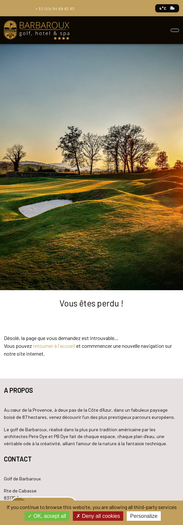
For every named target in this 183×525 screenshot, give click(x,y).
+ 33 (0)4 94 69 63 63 (54, 8)
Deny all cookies (98, 516)
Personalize (144, 516)
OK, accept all (47, 516)
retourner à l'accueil (54, 346)
